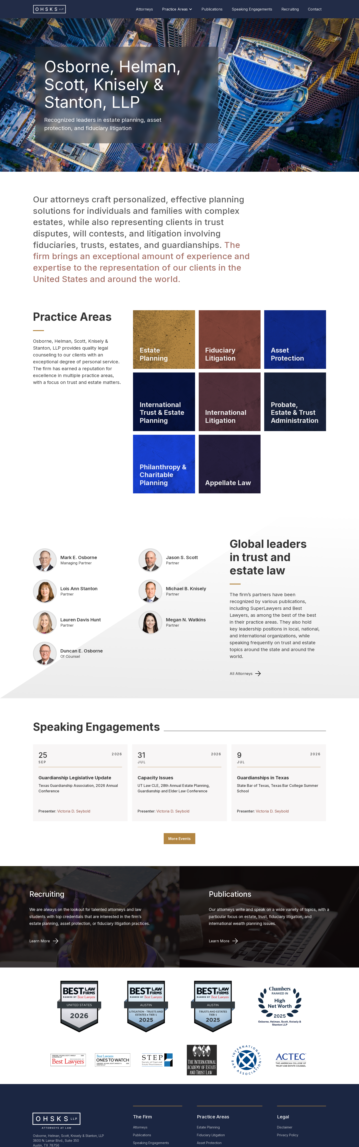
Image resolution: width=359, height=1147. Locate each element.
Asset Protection (209, 1143)
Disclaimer (284, 1127)
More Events (179, 838)
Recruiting (290, 9)
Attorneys (144, 9)
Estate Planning (208, 1127)
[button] (177, 9)
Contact (314, 9)
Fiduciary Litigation (211, 1135)
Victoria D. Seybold (73, 811)
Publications (212, 9)
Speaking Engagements (252, 9)
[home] (51, 9)
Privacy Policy (287, 1135)
